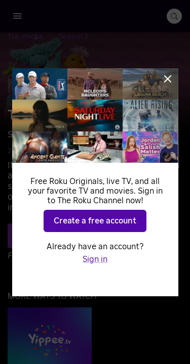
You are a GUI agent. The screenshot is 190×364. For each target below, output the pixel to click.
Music (113, 151)
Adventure (77, 151)
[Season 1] (73, 36)
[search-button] (174, 16)
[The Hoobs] (33, 36)
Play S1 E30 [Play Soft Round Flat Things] (100, 236)
